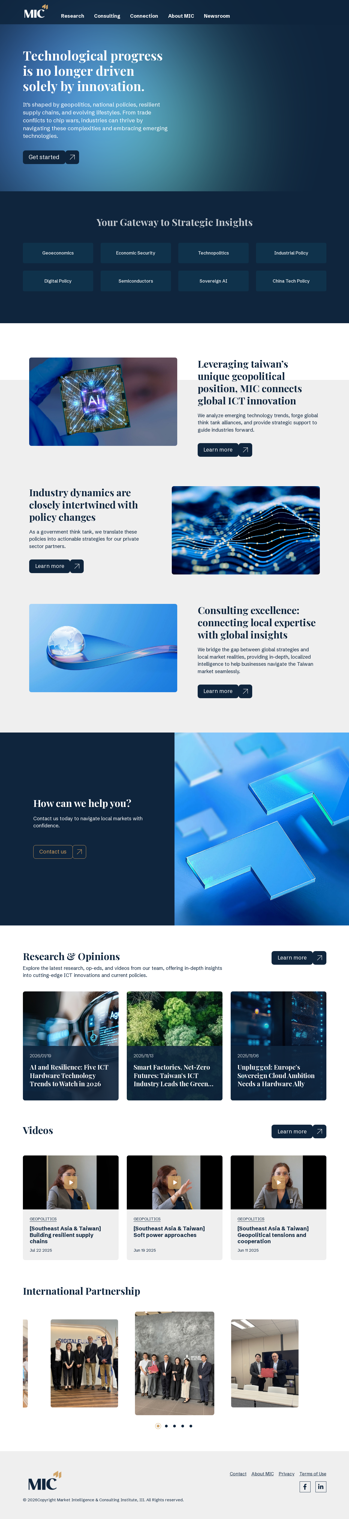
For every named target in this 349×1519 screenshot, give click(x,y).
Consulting (114, 25)
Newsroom (241, 25)
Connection (157, 25)
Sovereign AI (213, 278)
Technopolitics (213, 252)
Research (74, 25)
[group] (84, 1385)
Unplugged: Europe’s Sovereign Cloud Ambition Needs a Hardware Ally (276, 1097)
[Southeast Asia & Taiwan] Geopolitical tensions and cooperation (273, 1256)
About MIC (199, 25)
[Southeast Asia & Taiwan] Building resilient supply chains (65, 1256)
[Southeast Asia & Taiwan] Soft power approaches (169, 1253)
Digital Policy (58, 278)
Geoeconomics (58, 252)
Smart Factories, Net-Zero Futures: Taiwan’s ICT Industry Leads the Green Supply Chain (172, 1102)
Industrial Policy (291, 252)
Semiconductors (136, 278)
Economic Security (135, 252)
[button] (158, 1447)
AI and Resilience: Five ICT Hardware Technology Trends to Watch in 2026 (69, 1097)
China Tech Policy (291, 278)
